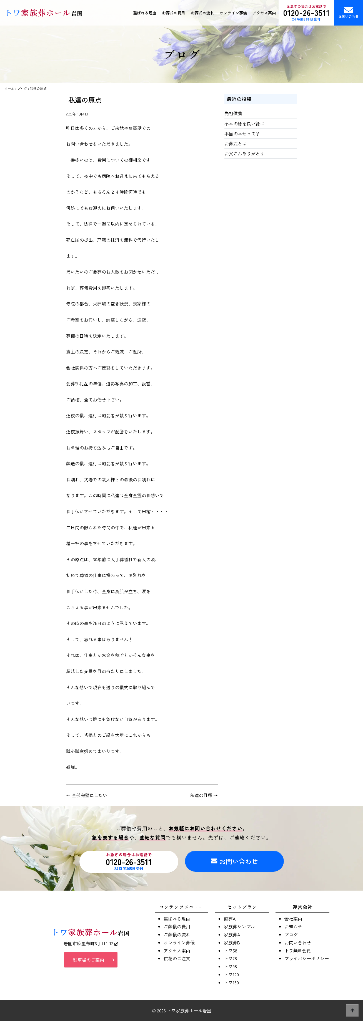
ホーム (9, 88)
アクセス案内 (264, 13)
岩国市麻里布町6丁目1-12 (91, 943)
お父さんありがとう (244, 153)
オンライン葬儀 (233, 13)
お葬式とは (235, 143)
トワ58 (230, 950)
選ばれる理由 (144, 13)
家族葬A (232, 934)
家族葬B (232, 942)
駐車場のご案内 (88, 959)
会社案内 (293, 918)
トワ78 (230, 958)
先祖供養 (233, 113)
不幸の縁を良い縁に (244, 123)
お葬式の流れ (202, 13)
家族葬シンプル (239, 926)
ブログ (22, 88)
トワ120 (231, 974)
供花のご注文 (177, 958)
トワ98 (230, 966)
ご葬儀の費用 (177, 926)
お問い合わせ (348, 12)
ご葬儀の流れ (177, 934)
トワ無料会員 (297, 950)
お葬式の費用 (173, 13)
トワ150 (231, 982)
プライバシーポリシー (306, 958)
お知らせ (293, 926)
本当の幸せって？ (242, 133)
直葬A (230, 918)
